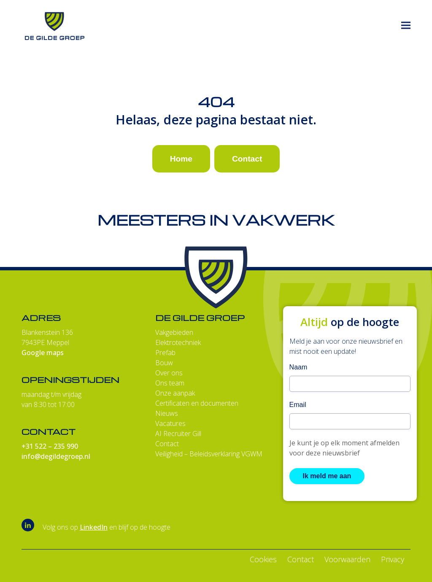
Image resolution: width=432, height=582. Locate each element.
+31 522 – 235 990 (50, 446)
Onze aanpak (175, 393)
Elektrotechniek (178, 342)
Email (297, 404)
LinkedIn (94, 527)
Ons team (169, 383)
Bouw (164, 362)
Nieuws (166, 413)
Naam (298, 367)
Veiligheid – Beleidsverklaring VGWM (208, 453)
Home (181, 158)
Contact (247, 158)
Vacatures (170, 423)
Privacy (392, 559)
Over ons (169, 372)
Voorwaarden (347, 559)
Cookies (263, 559)
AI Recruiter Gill (178, 433)
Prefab (165, 352)
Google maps (43, 352)
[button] (405, 25)
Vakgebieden (174, 332)
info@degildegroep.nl (56, 456)
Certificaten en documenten (196, 403)
